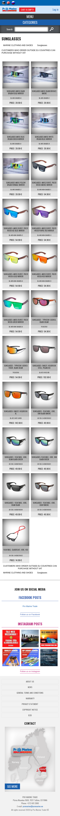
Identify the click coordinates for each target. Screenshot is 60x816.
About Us (30, 681)
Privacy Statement (30, 704)
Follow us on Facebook (30, 614)
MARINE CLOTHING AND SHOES (18, 45)
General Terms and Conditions (30, 692)
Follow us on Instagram (30, 671)
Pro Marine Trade (30, 606)
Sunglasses (42, 45)
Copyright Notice (30, 709)
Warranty (30, 698)
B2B (30, 715)
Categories (30, 22)
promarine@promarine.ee (33, 806)
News (30, 687)
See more (12, 786)
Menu (30, 16)
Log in (55, 9)
